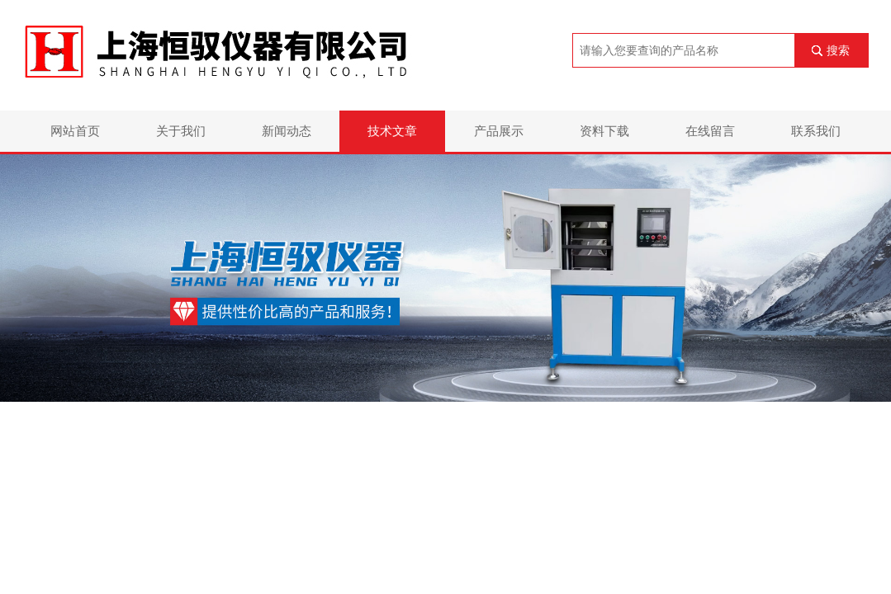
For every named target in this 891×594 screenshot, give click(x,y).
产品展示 (499, 131)
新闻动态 (286, 131)
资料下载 (604, 131)
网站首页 (75, 131)
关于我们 (181, 131)
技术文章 (392, 131)
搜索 (838, 50)
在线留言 (710, 131)
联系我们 (816, 131)
